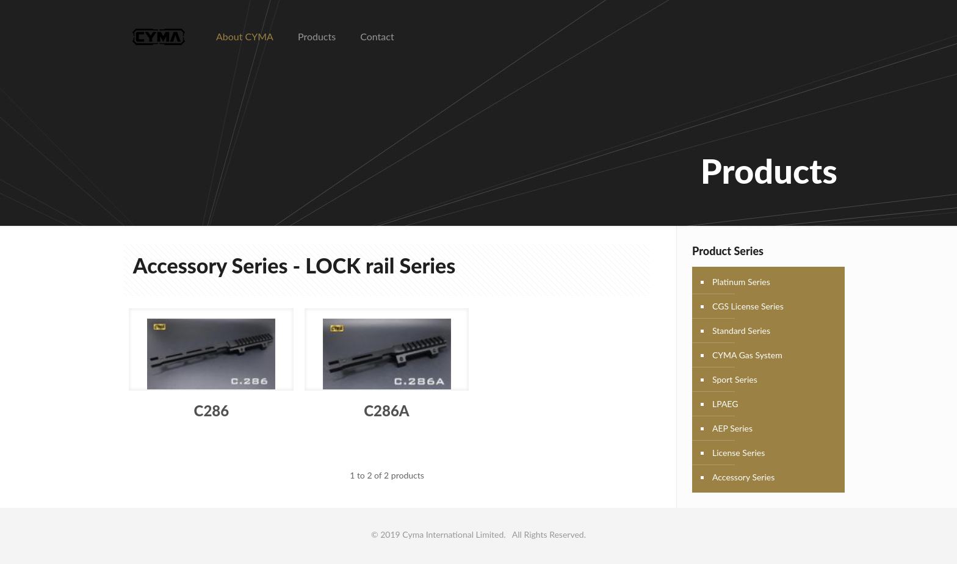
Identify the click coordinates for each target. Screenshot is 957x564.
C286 (211, 410)
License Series (738, 452)
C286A (386, 410)
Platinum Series (741, 282)
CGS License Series (748, 306)
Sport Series (734, 379)
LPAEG (725, 404)
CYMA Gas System (747, 355)
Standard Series (741, 330)
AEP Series (732, 428)
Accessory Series (743, 477)
